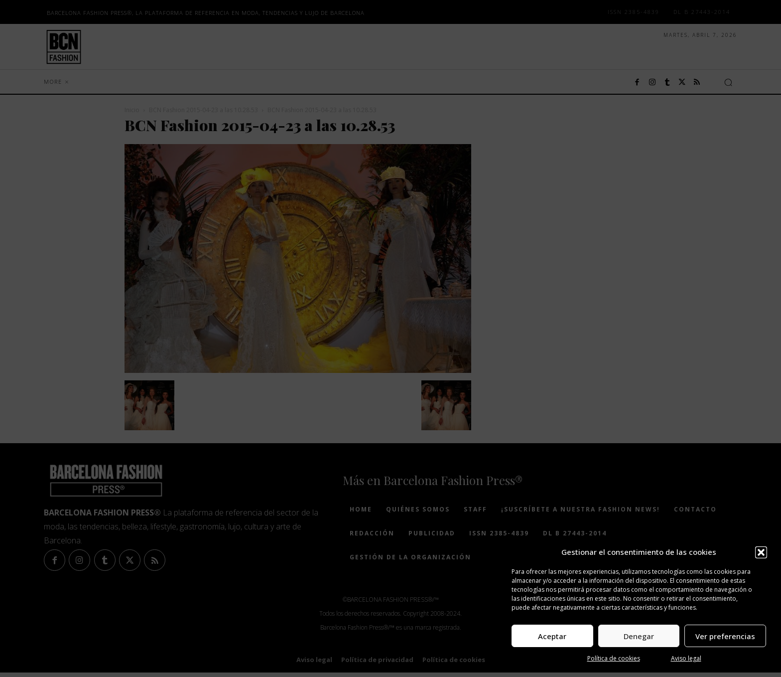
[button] (761, 552)
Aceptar (552, 636)
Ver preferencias (725, 636)
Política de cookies (613, 658)
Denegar (639, 636)
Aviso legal (686, 658)
